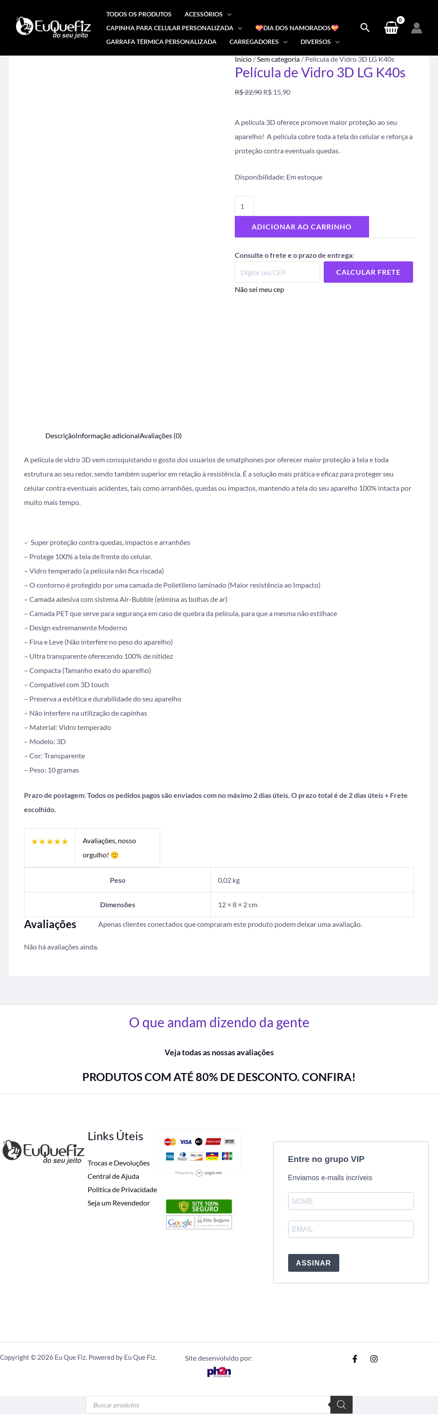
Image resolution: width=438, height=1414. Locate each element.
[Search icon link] (365, 28)
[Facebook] (355, 1359)
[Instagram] (374, 1359)
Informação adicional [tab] (108, 435)
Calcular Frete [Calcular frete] (368, 272)
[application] (227, 14)
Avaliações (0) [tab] (161, 435)
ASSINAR (313, 1263)
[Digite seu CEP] (277, 272)
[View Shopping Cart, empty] (391, 28)
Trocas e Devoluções (119, 1162)
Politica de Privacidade (122, 1189)
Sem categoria (278, 59)
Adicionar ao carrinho (302, 226)
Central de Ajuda (113, 1176)
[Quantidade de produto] (245, 206)
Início (243, 59)
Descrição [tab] (60, 435)
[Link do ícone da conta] (416, 28)
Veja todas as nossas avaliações (219, 1052)
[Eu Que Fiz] (53, 27)
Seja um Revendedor (119, 1202)
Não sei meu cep (259, 289)
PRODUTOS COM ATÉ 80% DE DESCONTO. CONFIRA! (219, 1077)
